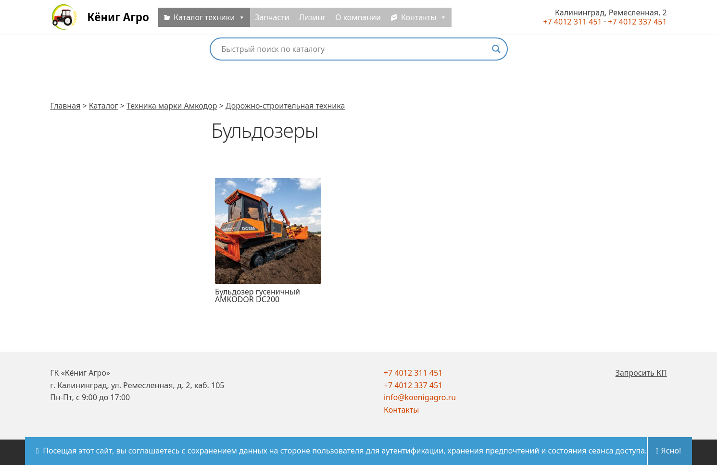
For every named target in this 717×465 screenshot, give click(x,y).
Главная (65, 105)
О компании (364, 20)
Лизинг (318, 20)
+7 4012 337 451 (413, 385)
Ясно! (671, 450)
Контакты (401, 409)
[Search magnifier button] (496, 49)
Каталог (103, 105)
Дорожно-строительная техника (285, 105)
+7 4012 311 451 (413, 372)
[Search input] (354, 49)
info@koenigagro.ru (420, 397)
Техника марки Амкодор (171, 105)
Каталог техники (215, 20)
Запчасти (278, 20)
